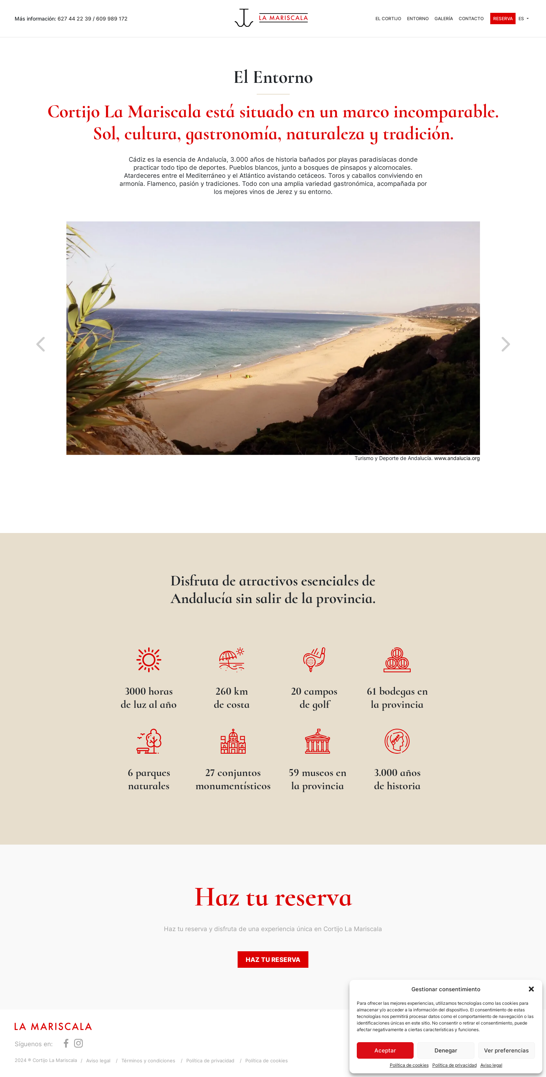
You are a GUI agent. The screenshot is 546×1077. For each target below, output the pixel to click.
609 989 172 (112, 18)
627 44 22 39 (74, 18)
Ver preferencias (506, 1050)
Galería (444, 18)
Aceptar (385, 1050)
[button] (531, 989)
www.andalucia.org (457, 458)
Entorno (418, 18)
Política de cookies (409, 1065)
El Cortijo (388, 18)
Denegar (446, 1050)
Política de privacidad (454, 1065)
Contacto (471, 18)
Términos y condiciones (148, 1060)
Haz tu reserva (273, 959)
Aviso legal (491, 1065)
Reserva (503, 18)
